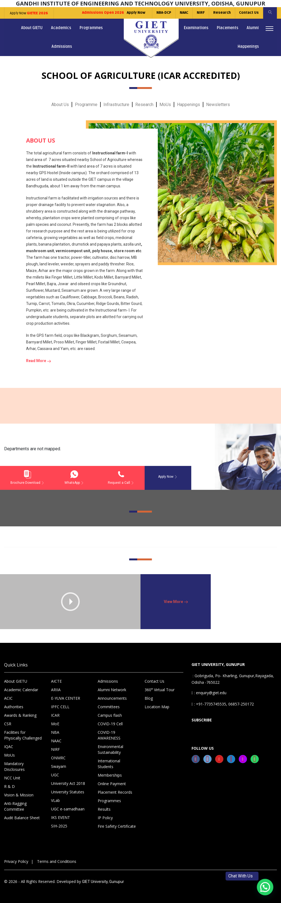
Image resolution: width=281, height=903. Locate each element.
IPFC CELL (60, 706)
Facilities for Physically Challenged (23, 735)
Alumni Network (112, 689)
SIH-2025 (59, 826)
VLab (55, 800)
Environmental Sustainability (110, 749)
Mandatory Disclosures (14, 766)
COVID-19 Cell (110, 723)
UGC (55, 774)
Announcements (112, 698)
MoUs (165, 104)
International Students (109, 763)
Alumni (253, 28)
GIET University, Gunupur (103, 881)
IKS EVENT (60, 817)
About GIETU (32, 28)
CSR (7, 723)
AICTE (56, 681)
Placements (227, 28)
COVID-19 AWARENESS (109, 735)
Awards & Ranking (20, 715)
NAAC (183, 12)
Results (104, 809)
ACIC (8, 698)
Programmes (91, 28)
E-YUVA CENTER (65, 698)
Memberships (110, 775)
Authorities (13, 706)
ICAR (55, 715)
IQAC (8, 746)
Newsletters (218, 104)
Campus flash (110, 715)
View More (176, 601)
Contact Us (249, 12)
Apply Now (29, 13)
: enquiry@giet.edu (209, 692)
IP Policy (105, 817)
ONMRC (58, 757)
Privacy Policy (16, 861)
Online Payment (112, 783)
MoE (55, 723)
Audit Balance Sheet (22, 817)
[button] (265, 887)
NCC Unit (12, 777)
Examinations (196, 28)
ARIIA (56, 689)
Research (222, 12)
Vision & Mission (18, 795)
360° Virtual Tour (160, 689)
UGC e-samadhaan (68, 809)
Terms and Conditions (56, 861)
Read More (38, 361)
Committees (109, 706)
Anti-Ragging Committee (15, 806)
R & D (9, 786)
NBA (55, 732)
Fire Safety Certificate (117, 826)
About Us (60, 104)
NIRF (200, 12)
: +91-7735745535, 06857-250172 (223, 704)
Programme (86, 104)
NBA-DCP (163, 12)
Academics (61, 28)
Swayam (58, 766)
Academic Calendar (21, 689)
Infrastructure (116, 104)
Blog (149, 698)
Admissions (62, 46)
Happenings (248, 46)
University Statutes (67, 791)
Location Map (157, 706)
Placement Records (115, 792)
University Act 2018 (68, 783)
